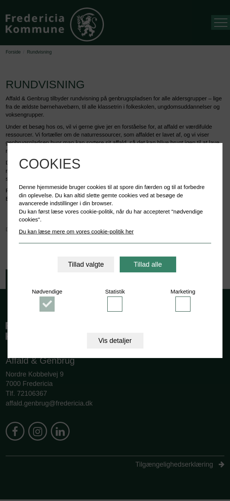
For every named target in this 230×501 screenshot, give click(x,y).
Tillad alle (148, 264)
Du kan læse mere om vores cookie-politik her (76, 231)
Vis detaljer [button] (115, 340)
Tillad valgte (86, 264)
